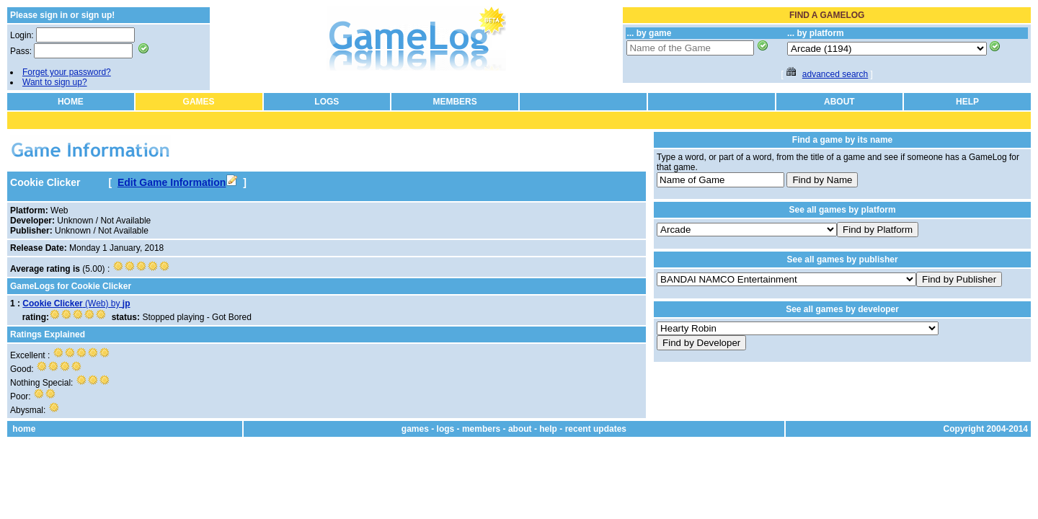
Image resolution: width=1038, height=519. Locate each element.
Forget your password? (66, 72)
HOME (71, 102)
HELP (967, 102)
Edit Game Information (177, 182)
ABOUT (839, 102)
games (415, 429)
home (23, 429)
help (548, 429)
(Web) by (76, 303)
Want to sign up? (54, 82)
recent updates (595, 429)
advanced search (835, 74)
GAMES (199, 102)
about (520, 429)
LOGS (326, 102)
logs (446, 429)
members (481, 429)
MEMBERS (454, 102)
